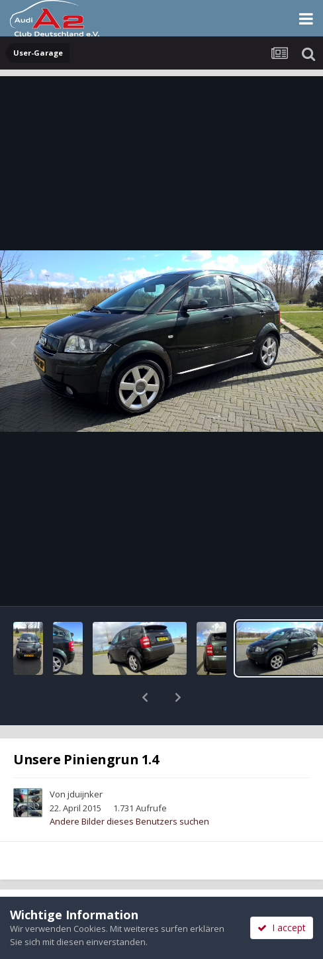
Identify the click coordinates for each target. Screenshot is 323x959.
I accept (281, 927)
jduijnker (85, 760)
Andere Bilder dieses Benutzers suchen (129, 787)
